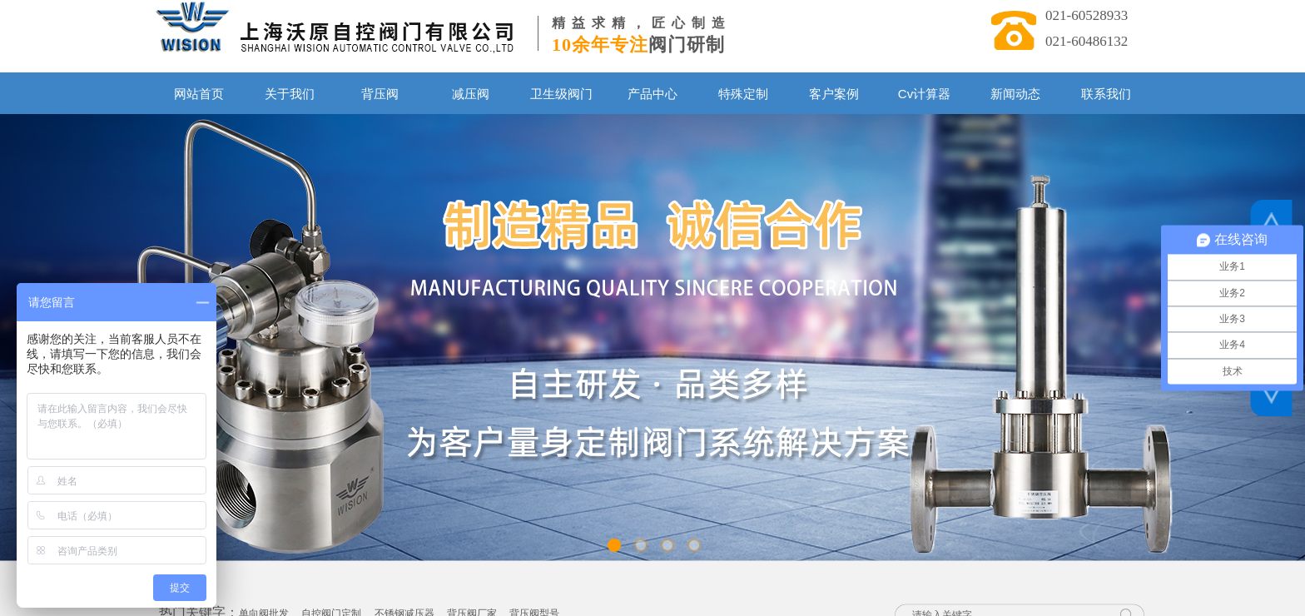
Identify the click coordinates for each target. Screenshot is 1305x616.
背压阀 (380, 94)
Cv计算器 (924, 94)
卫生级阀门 (561, 94)
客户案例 (834, 94)
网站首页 (199, 94)
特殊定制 (743, 94)
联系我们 (1106, 94)
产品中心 (652, 94)
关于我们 (290, 94)
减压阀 (470, 94)
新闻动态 (1015, 94)
